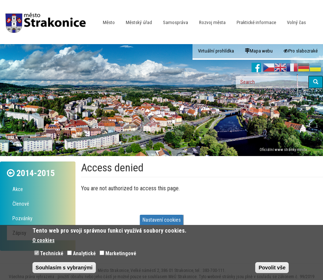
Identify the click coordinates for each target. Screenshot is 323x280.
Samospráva (175, 22)
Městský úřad (139, 22)
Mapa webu (259, 51)
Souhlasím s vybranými (64, 268)
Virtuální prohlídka (216, 51)
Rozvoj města (212, 22)
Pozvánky (22, 218)
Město (109, 22)
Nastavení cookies (162, 220)
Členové (20, 204)
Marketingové (120, 253)
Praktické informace (256, 22)
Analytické (84, 253)
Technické (51, 253)
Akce (17, 189)
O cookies (43, 240)
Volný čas (296, 22)
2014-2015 (35, 173)
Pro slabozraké (301, 51)
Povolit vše (271, 268)
